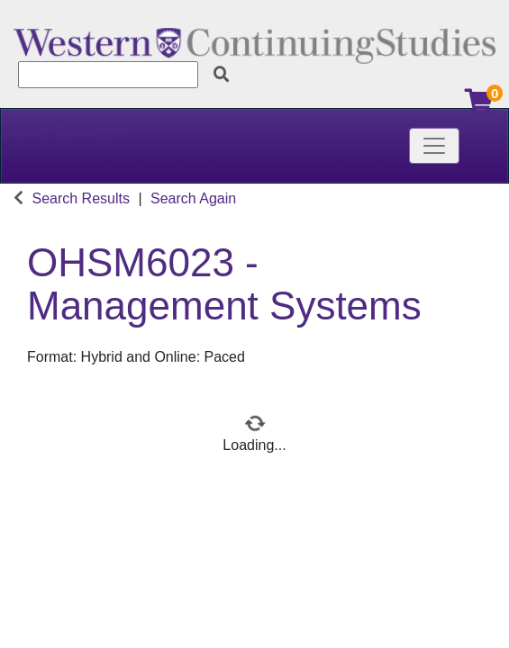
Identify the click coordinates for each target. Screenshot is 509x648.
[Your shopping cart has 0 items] (480, 105)
